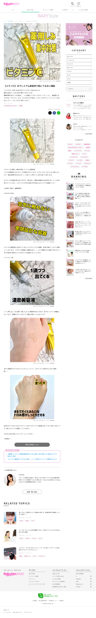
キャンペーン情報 (48, 10)
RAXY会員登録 (80, 573)
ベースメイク (70, 60)
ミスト (32, 520)
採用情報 (61, 600)
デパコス (34, 538)
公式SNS (65, 10)
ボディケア (70, 68)
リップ (34, 556)
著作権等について (53, 600)
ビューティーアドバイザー (36, 584)
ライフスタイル (75, 166)
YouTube (78, 586)
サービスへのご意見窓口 (58, 581)
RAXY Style (30, 10)
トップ (12, 10)
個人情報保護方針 (43, 600)
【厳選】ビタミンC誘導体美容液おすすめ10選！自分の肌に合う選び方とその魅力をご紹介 (32, 455)
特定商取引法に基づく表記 (59, 586)
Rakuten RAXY (11, 4)
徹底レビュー (27, 556)
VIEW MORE (88, 134)
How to (21, 520)
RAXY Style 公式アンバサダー (10, 105)
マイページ (32, 579)
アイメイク (70, 64)
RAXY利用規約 (56, 584)
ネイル (68, 75)
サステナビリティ (28, 612)
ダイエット (87, 163)
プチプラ (71, 160)
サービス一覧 (7, 612)
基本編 (88, 147)
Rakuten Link (79, 584)
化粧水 (27, 520)
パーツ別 (79, 160)
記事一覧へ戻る (32, 492)
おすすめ (27, 538)
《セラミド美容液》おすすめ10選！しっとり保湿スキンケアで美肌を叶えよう (32, 459)
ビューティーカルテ (34, 581)
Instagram (78, 579)
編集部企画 (87, 144)
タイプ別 (85, 166)
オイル (40, 538)
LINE (77, 581)
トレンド (87, 150)
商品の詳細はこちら (32, 444)
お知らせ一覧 (55, 573)
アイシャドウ (78, 150)
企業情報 (35, 600)
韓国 (21, 556)
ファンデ (78, 163)
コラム (68, 79)
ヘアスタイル (74, 157)
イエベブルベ (41, 556)
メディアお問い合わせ (58, 576)
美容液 (20, 105)
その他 (68, 82)
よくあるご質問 (83, 10)
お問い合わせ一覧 (17, 612)
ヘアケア (69, 71)
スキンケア (11, 103)
